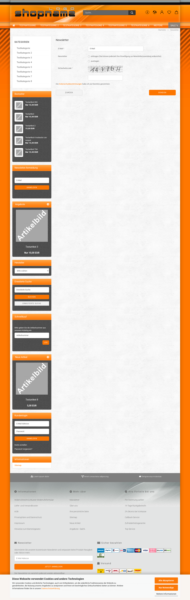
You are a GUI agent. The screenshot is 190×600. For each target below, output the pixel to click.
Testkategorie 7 (24, 78)
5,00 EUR (31, 408)
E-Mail (61, 51)
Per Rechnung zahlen (134, 502)
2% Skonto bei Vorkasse (135, 514)
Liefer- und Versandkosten (26, 508)
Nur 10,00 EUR (31, 255)
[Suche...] (132, 12)
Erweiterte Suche (32, 306)
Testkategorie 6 (140, 26)
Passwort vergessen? (23, 451)
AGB (16, 514)
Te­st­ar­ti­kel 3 (32, 249)
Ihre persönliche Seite (79, 514)
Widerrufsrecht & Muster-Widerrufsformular (34, 502)
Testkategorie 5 (117, 26)
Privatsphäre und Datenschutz (28, 519)
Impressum (19, 525)
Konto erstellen (21, 447)
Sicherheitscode (65, 70)
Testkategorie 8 (24, 83)
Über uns (74, 508)
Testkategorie (27, 26)
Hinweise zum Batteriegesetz (27, 531)
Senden (162, 95)
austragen (95, 63)
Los (46, 345)
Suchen (32, 299)
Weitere (158, 26)
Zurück (69, 95)
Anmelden (32, 190)
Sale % (174, 26)
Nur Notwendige (166, 587)
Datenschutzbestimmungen (70, 86)
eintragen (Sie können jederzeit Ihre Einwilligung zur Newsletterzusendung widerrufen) (126, 58)
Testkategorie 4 (95, 26)
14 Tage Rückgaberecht (135, 508)
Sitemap (18, 467)
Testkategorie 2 (49, 26)
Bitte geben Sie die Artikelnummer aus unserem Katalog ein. (30, 331)
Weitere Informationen (166, 594)
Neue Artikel (75, 525)
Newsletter (62, 58)
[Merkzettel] (169, 12)
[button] (154, 12)
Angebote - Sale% (77, 531)
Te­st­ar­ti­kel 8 (32, 401)
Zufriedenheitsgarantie (135, 525)
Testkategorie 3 (72, 26)
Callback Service (132, 519)
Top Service (130, 531)
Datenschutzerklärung (50, 588)
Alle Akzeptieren (166, 580)
